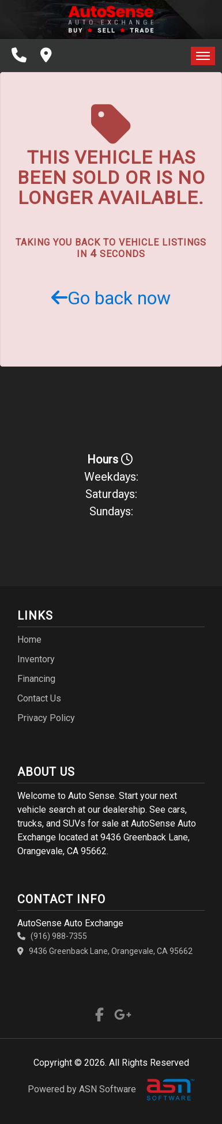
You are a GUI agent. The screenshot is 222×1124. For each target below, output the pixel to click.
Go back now (111, 298)
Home (29, 639)
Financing (36, 678)
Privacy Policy (46, 717)
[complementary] (187, 1089)
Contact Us (39, 698)
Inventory (36, 659)
